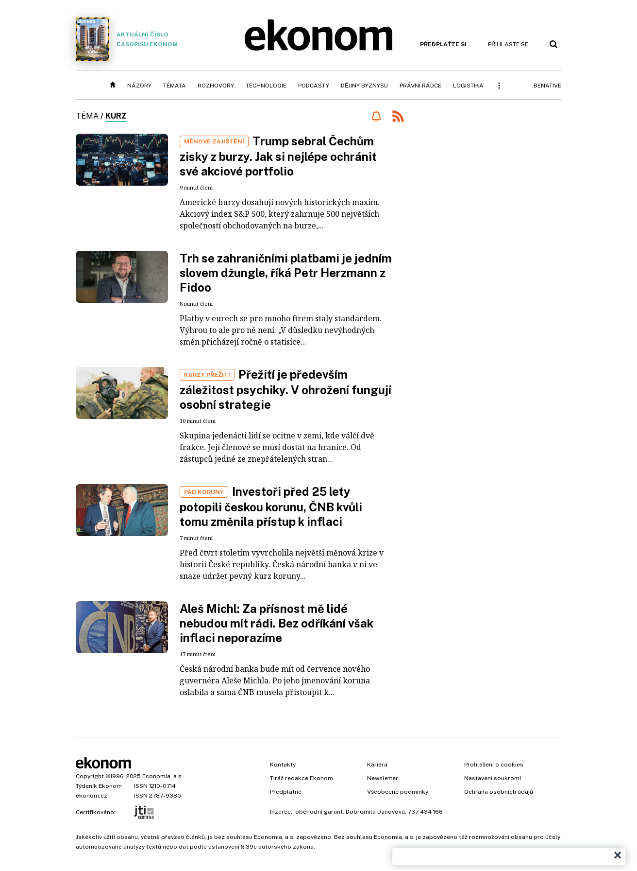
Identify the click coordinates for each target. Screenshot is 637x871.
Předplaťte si (443, 44)
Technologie (266, 85)
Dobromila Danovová (375, 811)
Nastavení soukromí (492, 778)
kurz (116, 116)
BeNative (547, 85)
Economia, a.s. (162, 776)
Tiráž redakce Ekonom (301, 778)
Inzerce (280, 811)
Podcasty (313, 85)
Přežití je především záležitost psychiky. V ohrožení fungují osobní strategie (285, 389)
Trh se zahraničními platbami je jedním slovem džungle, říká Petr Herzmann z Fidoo (286, 272)
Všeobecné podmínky (397, 791)
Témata (174, 85)
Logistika (468, 85)
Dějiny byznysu (364, 85)
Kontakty (283, 764)
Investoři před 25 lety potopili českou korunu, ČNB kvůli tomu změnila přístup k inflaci (271, 506)
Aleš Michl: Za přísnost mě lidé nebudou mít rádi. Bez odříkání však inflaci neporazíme (276, 623)
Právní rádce (420, 85)
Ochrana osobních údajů (498, 791)
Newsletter (382, 778)
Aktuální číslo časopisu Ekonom (127, 39)
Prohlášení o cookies (493, 764)
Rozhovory (216, 85)
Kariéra (377, 764)
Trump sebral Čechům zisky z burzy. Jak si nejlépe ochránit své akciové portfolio (278, 156)
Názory (139, 85)
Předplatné (286, 791)
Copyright (90, 776)
